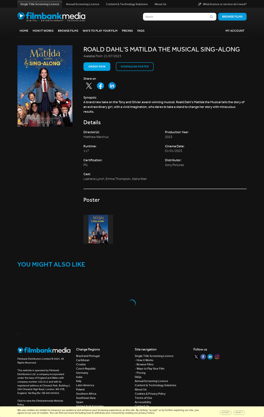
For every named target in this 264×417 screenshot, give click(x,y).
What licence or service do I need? (222, 4)
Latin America (85, 385)
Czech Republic (86, 368)
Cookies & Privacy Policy (150, 393)
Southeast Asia (86, 398)
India (79, 377)
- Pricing (140, 372)
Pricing (127, 30)
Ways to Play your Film (100, 30)
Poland (80, 389)
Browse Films (68, 30)
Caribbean (82, 360)
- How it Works (144, 360)
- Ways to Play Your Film (149, 368)
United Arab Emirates (90, 406)
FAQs (140, 30)
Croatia (81, 364)
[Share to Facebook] (100, 85)
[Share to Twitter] (88, 85)
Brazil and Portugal (88, 356)
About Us (160, 4)
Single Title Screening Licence (39, 4)
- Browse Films (144, 364)
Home (24, 30)
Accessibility (143, 402)
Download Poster (135, 66)
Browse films (232, 16)
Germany (82, 372)
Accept (226, 412)
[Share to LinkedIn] (112, 85)
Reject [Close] (239, 412)
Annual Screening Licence (82, 4)
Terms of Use (143, 398)
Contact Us (142, 406)
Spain (79, 402)
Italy (78, 381)
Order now (96, 66)
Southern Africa (86, 393)
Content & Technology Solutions (127, 4)
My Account (234, 30)
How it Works (43, 30)
